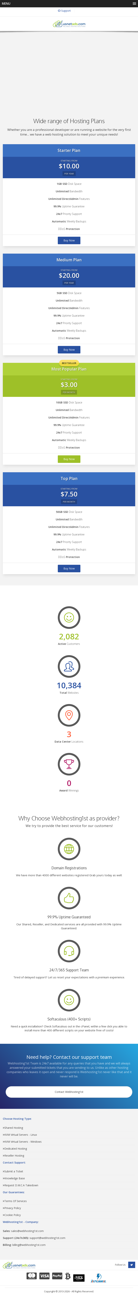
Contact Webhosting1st (69, 1092)
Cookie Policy (12, 1215)
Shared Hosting (13, 1127)
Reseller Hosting (13, 1155)
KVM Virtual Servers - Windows (22, 1141)
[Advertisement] (69, 68)
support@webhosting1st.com (34, 1238)
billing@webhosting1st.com (24, 1245)
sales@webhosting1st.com (23, 1231)
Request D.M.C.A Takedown (20, 1185)
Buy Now (69, 240)
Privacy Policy (12, 1208)
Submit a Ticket (13, 1171)
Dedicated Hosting (15, 1148)
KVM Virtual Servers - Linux (20, 1134)
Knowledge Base (14, 1178)
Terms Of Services (15, 1201)
